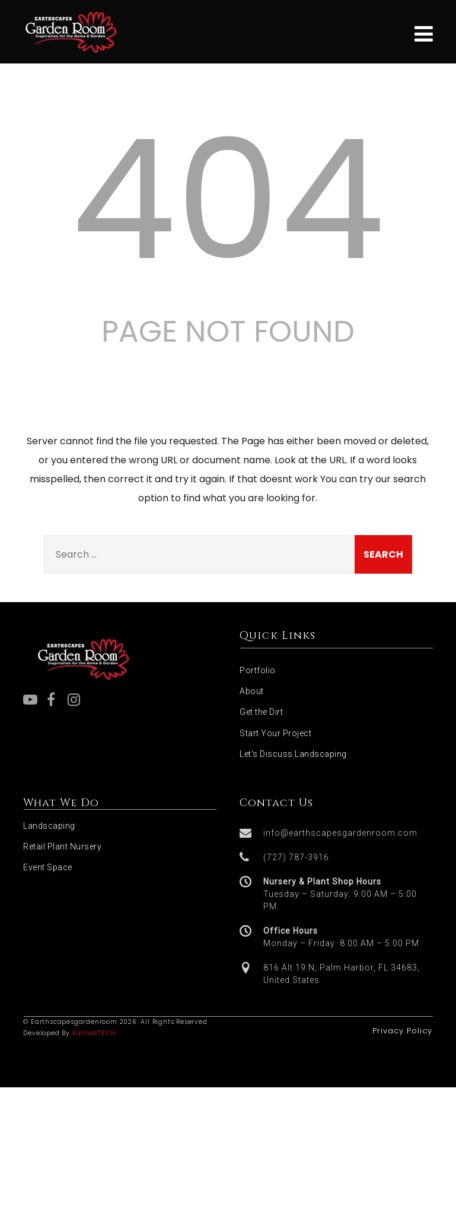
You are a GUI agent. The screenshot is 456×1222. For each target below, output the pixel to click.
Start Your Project (275, 733)
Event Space (47, 867)
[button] (336, 833)
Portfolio (258, 670)
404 (227, 200)
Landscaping (49, 825)
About (252, 691)
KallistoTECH (94, 1033)
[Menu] (423, 34)
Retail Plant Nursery (62, 846)
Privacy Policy (402, 1030)
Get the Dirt (261, 712)
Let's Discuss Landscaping (293, 754)
